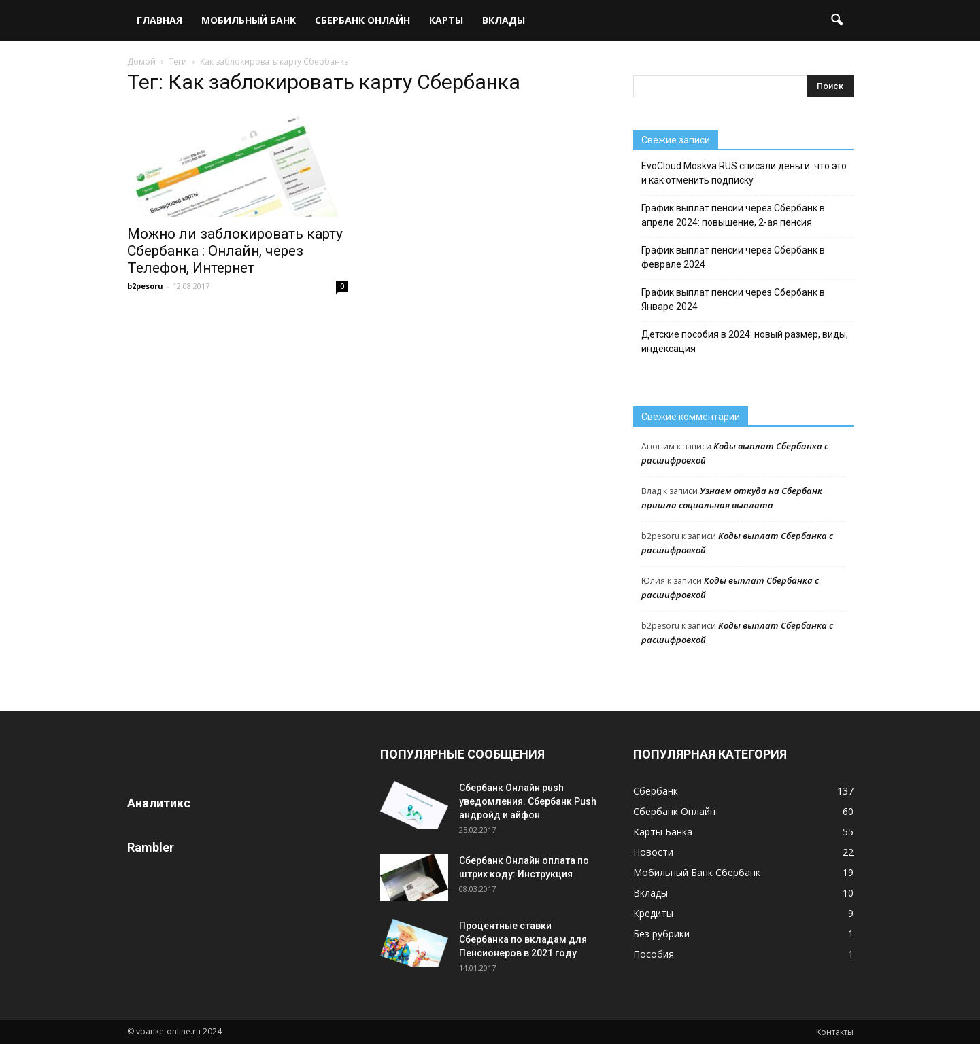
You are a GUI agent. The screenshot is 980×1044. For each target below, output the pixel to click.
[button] (837, 20)
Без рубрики (661, 933)
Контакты (835, 1032)
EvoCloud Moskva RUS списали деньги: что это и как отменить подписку (744, 173)
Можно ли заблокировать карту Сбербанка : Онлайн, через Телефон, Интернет (235, 251)
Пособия (653, 953)
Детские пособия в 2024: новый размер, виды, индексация (744, 341)
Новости (653, 852)
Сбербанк (655, 790)
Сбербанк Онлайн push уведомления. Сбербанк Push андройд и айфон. (527, 801)
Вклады (503, 20)
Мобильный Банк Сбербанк (696, 872)
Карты (446, 20)
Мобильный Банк (248, 20)
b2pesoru (145, 286)
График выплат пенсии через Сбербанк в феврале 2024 (733, 257)
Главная (159, 20)
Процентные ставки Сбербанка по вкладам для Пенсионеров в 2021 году (523, 939)
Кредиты (653, 913)
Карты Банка (662, 831)
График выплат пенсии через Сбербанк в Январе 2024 (733, 299)
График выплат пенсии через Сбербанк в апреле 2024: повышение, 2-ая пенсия (733, 215)
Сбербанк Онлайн (362, 20)
